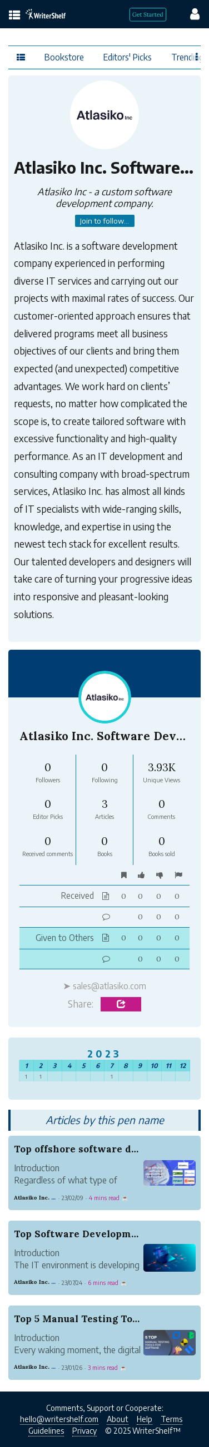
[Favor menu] (197, 56)
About (117, 1419)
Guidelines (46, 1430)
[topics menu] (15, 16)
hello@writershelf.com (59, 1419)
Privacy (84, 1430)
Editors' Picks (127, 57)
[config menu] (190, 13)
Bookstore (64, 57)
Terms (171, 1419)
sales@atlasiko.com (109, 985)
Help (144, 1419)
